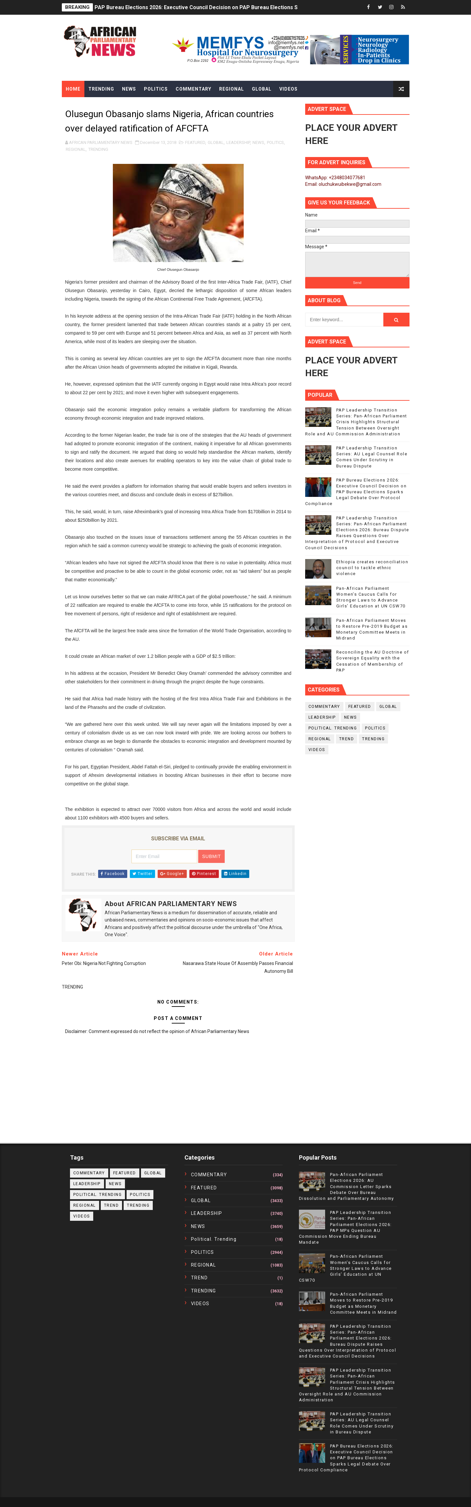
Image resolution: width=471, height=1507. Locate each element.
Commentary (193, 89)
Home (73, 89)
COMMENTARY (324, 706)
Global (261, 89)
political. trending (332, 728)
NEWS (258, 142)
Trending (101, 89)
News (129, 89)
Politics (156, 89)
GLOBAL (216, 142)
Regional (231, 89)
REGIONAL (76, 149)
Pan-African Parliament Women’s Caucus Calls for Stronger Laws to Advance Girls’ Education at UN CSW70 (345, 1268)
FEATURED (195, 142)
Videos (288, 89)
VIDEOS (316, 749)
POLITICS (275, 142)
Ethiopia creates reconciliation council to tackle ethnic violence (372, 567)
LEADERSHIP (238, 142)
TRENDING (98, 149)
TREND (346, 739)
